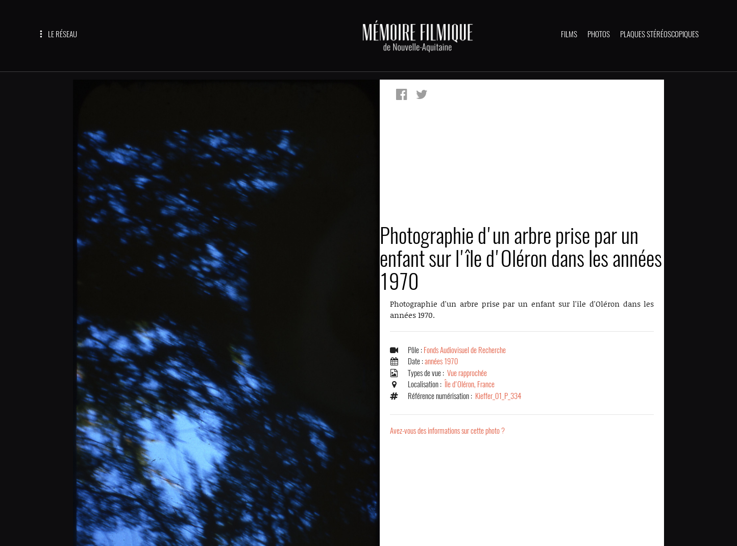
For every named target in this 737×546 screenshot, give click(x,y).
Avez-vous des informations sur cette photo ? (447, 431)
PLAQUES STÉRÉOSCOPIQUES (659, 34)
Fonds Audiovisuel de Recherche (465, 350)
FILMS (569, 34)
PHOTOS (598, 34)
